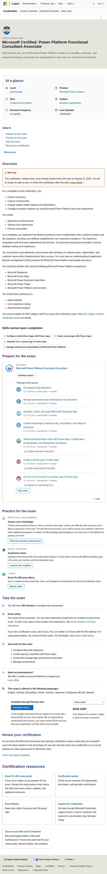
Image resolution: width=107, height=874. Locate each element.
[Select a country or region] (89, 702)
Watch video (16, 586)
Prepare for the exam (16, 134)
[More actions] (101, 17)
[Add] (96, 499)
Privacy (61, 866)
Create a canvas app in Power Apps (41, 460)
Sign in (101, 3)
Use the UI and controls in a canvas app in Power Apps (50, 477)
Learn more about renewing (16, 755)
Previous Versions (25, 866)
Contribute (49, 866)
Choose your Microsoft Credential (23, 831)
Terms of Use (8, 870)
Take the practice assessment (25, 541)
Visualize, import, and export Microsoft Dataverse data (50, 411)
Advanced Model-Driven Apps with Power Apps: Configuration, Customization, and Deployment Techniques (54, 441)
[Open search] (94, 3)
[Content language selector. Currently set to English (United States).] (15, 859)
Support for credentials (70, 804)
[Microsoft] (5, 4)
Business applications (70, 103)
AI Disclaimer (8, 866)
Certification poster (68, 776)
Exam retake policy (84, 635)
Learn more (76, 182)
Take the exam (13, 142)
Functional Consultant (21, 103)
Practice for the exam (16, 138)
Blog (38, 866)
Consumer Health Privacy (80, 866)
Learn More (13, 680)
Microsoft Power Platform (72, 92)
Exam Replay (12, 804)
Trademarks (22, 870)
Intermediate (16, 92)
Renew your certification (18, 145)
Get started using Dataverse (37, 388)
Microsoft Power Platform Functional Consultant (41, 368)
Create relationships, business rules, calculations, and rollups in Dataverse (54, 425)
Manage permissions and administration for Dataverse (50, 400)
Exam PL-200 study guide (18, 776)
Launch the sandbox (20, 565)
